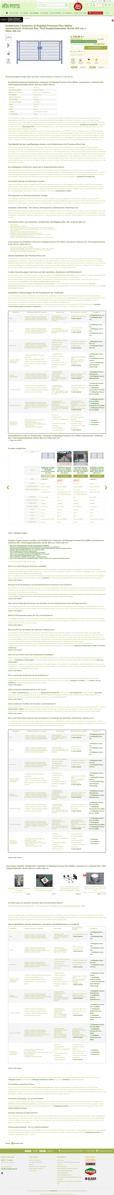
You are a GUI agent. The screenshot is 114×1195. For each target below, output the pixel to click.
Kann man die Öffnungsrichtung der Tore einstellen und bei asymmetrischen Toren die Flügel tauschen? (41, 548)
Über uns (70, 77)
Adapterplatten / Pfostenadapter (24, 660)
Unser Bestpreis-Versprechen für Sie (67, 1168)
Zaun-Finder (98, 692)
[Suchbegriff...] (52, 5)
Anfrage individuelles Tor (47, 77)
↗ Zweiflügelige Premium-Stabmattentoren (95, 997)
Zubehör (36, 77)
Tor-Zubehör (45, 578)
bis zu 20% (101, 39)
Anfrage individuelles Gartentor (17, 1108)
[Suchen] (66, 5)
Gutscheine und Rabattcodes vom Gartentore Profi (69, 1182)
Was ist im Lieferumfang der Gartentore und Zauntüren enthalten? (29, 545)
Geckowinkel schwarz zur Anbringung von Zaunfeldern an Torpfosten (44, 889)
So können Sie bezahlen (36, 1162)
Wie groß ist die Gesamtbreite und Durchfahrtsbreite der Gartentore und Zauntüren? (35, 547)
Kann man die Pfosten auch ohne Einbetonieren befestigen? (28, 552)
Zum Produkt (65, 476)
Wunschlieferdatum (99, 44)
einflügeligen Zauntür (14, 1079)
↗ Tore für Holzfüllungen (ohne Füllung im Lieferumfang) (96, 365)
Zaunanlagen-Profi (28, 126)
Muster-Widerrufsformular (36, 1168)
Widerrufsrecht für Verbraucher (37, 1166)
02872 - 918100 (97, 1)
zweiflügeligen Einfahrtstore (39, 1079)
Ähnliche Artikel (18, 1143)
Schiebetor (66, 1079)
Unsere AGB (32, 1170)
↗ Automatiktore (94, 422)
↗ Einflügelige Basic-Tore (96, 315)
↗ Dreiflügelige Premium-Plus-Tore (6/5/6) (95, 1017)
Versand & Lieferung (34, 1160)
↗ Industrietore (93, 424)
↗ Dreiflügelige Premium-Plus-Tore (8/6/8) (95, 1037)
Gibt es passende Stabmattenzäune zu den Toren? (25, 555)
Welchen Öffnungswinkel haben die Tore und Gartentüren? (27, 549)
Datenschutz (60, 1160)
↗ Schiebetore (93, 420)
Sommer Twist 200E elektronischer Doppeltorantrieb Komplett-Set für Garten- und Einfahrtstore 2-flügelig (70, 888)
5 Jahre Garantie (76, 318)
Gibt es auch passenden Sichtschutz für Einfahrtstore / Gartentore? (30, 554)
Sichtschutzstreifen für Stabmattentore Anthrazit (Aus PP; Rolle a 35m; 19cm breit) (95, 888)
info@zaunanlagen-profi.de (9, 1169)
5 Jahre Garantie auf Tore (64, 1175)
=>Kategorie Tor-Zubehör (77, 680)
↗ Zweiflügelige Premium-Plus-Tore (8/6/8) (95, 1031)
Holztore (51, 1079)
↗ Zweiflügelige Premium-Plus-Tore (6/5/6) (95, 1011)
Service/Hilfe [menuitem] (108, 1)
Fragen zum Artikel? (15, 440)
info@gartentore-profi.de (61, 1106)
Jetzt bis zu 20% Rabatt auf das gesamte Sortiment (68, 1163)
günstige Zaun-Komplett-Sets (89, 124)
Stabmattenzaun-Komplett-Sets (50, 692)
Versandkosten (53, 1190)
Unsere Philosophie (62, 1173)
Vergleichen (75, 51)
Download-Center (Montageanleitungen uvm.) (69, 1177)
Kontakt (31, 1164)
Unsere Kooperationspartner (65, 1170)
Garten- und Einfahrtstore (20, 692)
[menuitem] (52, 5)
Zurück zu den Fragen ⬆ (15, 580)
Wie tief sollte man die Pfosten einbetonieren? (23, 551)
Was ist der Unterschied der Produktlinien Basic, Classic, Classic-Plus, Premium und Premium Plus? (40, 558)
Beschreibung (9, 77)
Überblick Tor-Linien (61, 77)
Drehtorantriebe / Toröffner (63, 191)
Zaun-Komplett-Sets (75, 692)
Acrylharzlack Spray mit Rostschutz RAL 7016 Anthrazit (19, 889)
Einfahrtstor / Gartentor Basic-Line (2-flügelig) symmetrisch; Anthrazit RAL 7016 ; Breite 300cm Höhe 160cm (64, 470)
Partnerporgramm (62, 1166)
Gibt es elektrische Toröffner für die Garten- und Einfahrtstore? (28, 557)
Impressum (60, 1179)
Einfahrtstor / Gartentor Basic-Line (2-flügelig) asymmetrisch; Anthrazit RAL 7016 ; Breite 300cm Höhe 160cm (80, 470)
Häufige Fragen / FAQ (27, 77)
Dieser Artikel (48, 476)
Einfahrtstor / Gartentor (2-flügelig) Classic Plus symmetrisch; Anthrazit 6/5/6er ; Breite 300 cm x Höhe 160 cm (97, 470)
